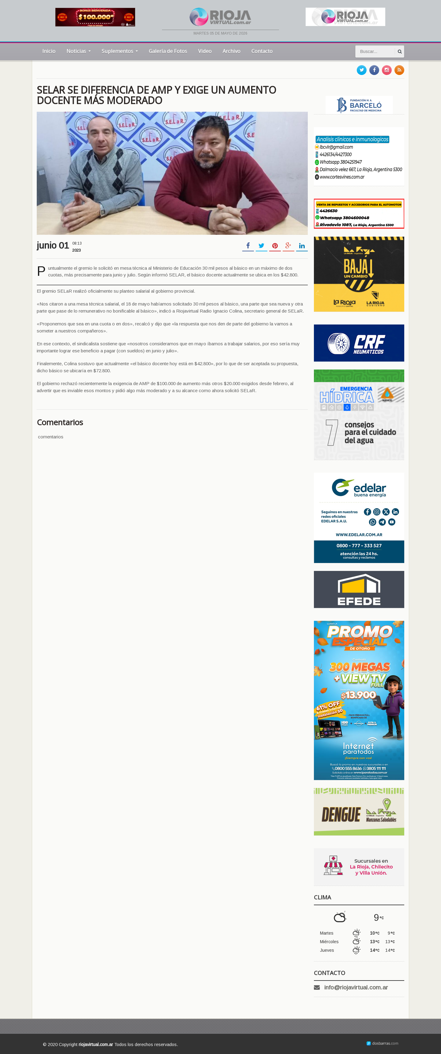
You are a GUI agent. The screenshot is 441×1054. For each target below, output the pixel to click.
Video (205, 50)
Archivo (231, 50)
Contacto (262, 50)
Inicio (48, 50)
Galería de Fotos (168, 50)
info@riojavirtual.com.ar (356, 987)
